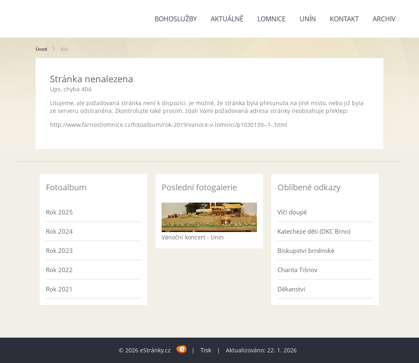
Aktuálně (227, 18)
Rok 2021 (59, 289)
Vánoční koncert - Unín (193, 237)
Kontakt (344, 18)
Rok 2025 (59, 212)
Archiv (384, 18)
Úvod (41, 49)
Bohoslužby (176, 18)
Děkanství (291, 289)
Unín (308, 18)
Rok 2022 (59, 270)
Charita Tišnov (297, 270)
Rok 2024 (59, 231)
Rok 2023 (59, 250)
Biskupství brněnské (305, 250)
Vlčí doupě (292, 212)
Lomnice (271, 18)
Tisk (205, 350)
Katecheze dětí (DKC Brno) (313, 231)
